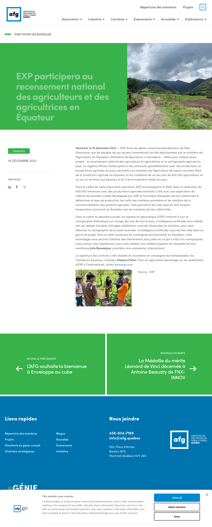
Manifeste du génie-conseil (22, 445)
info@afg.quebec (125, 438)
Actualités (168, 19)
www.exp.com (123, 264)
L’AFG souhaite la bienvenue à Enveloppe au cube (57, 368)
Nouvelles (62, 439)
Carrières (117, 19)
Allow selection (177, 497)
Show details (168, 520)
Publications (194, 19)
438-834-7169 (121, 432)
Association (69, 19)
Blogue (60, 433)
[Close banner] (207, 485)
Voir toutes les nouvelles (33, 34)
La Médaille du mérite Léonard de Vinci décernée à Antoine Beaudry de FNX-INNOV (154, 368)
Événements (142, 19)
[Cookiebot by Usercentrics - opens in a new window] (21, 520)
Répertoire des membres (158, 7)
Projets (187, 7)
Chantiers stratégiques (19, 451)
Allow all (177, 487)
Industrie (94, 19)
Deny (177, 506)
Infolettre (62, 451)
